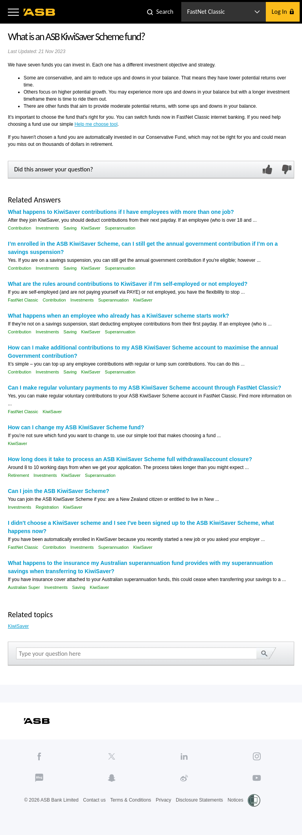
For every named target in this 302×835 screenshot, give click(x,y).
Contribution (19, 228)
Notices (235, 800)
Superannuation (120, 228)
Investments (47, 228)
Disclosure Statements (199, 800)
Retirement (18, 475)
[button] (13, 12)
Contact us (94, 800)
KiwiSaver (90, 228)
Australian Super (24, 587)
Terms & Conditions (130, 800)
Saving (70, 228)
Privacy (163, 800)
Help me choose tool (95, 124)
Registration (47, 507)
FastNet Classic (23, 300)
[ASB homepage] (39, 12)
